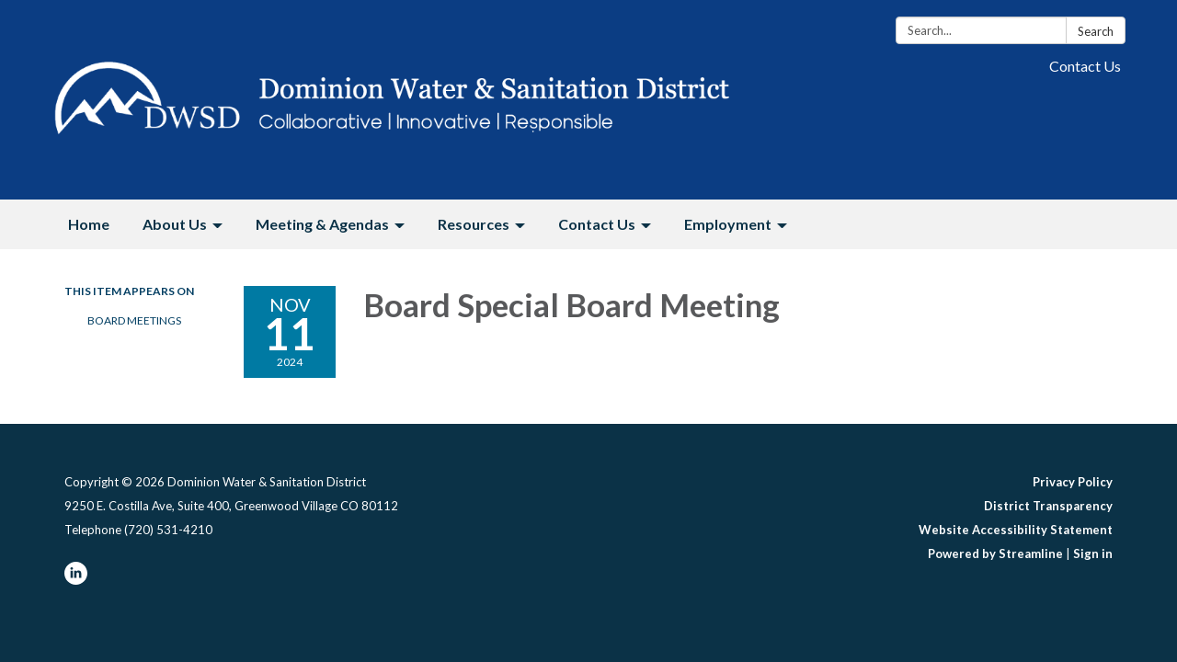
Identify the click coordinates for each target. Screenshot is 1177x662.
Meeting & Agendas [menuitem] (322, 224)
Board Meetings (134, 320)
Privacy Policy (1073, 481)
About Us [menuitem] (175, 224)
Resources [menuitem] (473, 224)
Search (1096, 31)
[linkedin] (75, 580)
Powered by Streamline (995, 553)
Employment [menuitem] (727, 224)
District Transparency (1048, 505)
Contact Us (1085, 65)
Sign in (1093, 553)
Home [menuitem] (88, 224)
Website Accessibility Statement (1016, 529)
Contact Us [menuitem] (596, 224)
